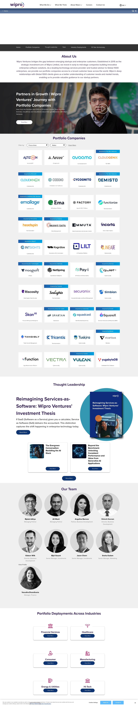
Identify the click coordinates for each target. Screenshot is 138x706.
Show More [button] (69, 478)
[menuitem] (123, 5)
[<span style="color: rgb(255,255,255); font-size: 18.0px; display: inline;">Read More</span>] (23, 432)
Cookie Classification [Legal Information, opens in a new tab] (45, 703)
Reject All (105, 702)
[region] (69, 703)
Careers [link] (89, 5)
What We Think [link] (61, 5)
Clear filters (72, 145)
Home (6, 12)
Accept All (118, 702)
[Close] (135, 703)
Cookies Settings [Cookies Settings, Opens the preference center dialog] (93, 702)
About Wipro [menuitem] (76, 5)
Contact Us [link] (100, 5)
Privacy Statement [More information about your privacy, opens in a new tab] (35, 703)
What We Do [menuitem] (45, 5)
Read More (24, 122)
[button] (133, 12)
